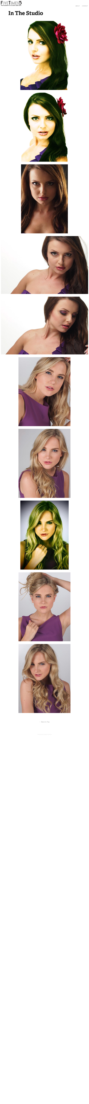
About (77, 6)
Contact (85, 6)
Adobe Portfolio (48, 734)
